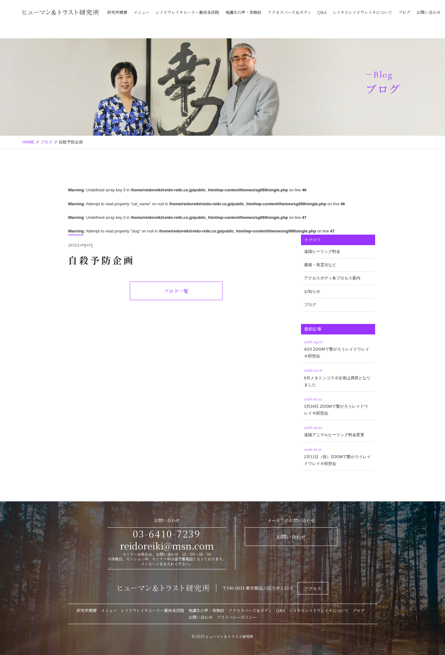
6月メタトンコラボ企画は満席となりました (338, 376)
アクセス (312, 588)
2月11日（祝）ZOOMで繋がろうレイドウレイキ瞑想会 (338, 455)
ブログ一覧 (176, 291)
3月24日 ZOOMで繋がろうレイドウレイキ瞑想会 (338, 405)
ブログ (404, 12)
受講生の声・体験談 (243, 12)
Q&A (322, 12)
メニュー (142, 12)
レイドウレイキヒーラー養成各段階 (187, 12)
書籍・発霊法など (320, 264)
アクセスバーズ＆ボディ (289, 12)
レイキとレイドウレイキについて (362, 12)
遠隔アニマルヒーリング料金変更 (338, 430)
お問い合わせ (429, 12)
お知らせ (312, 291)
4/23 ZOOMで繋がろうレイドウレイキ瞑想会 (338, 348)
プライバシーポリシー (237, 617)
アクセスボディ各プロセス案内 (332, 278)
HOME (28, 142)
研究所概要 (117, 12)
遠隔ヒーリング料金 (322, 251)
